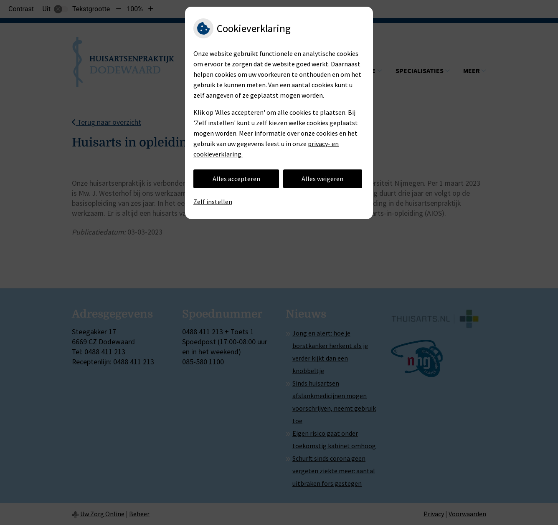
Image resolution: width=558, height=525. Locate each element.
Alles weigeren (322, 178)
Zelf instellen (212, 201)
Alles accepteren (236, 178)
